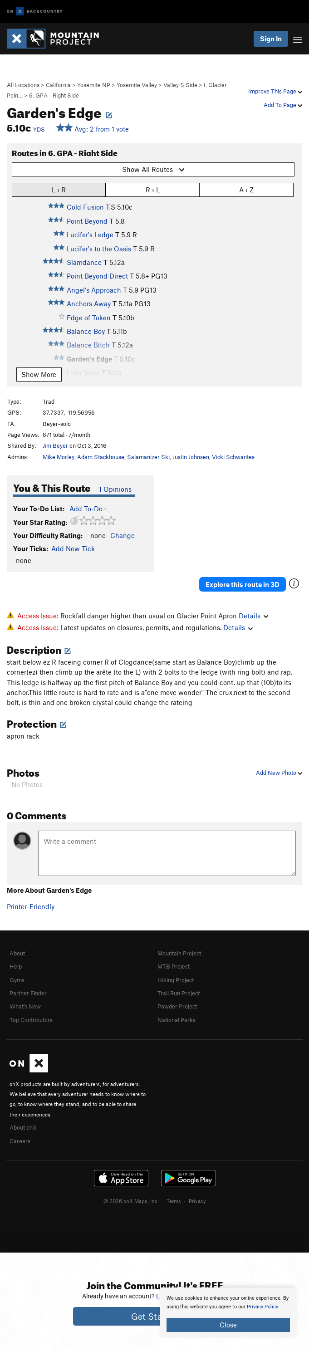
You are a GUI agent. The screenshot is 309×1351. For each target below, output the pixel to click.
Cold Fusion (85, 207)
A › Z (246, 189)
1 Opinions (115, 489)
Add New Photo (279, 772)
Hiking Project (175, 980)
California (58, 84)
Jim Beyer (55, 445)
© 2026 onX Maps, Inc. (131, 1201)
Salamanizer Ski (148, 456)
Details (253, 616)
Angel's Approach (94, 290)
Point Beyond (87, 221)
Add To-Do (86, 508)
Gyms (17, 980)
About (17, 953)
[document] (228, 1313)
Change (122, 535)
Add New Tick (73, 548)
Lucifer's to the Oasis (99, 249)
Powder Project (177, 1006)
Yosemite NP (93, 84)
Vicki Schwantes (233, 456)
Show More (38, 374)
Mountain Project (179, 953)
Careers (20, 1141)
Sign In (271, 38)
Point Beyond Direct (97, 276)
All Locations (23, 84)
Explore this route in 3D (243, 584)
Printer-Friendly (30, 906)
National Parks (176, 1019)
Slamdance (84, 262)
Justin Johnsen (190, 456)
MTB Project (173, 966)
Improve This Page (275, 91)
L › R (59, 189)
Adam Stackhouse (100, 456)
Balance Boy (86, 331)
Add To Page (283, 104)
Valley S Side (180, 84)
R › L (153, 189)
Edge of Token (89, 317)
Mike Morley (58, 456)
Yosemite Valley (137, 84)
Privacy (197, 1201)
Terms (174, 1201)
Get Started (154, 1316)
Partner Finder (28, 993)
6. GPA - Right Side (54, 95)
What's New (25, 1006)
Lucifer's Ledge (90, 234)
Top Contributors (31, 1019)
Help (16, 966)
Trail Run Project (178, 993)
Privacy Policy (262, 1307)
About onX (23, 1127)
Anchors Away (89, 303)
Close (228, 1325)
